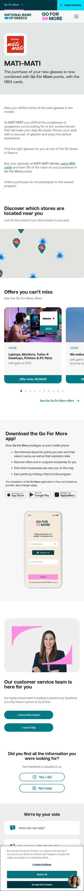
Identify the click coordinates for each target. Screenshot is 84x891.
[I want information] (28, 715)
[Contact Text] (42, 846)
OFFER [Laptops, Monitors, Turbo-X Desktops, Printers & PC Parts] (12, 348)
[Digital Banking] (70, 5)
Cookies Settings (42, 867)
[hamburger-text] (76, 16)
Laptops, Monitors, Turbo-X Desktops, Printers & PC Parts (30, 356)
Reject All (42, 877)
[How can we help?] (42, 828)
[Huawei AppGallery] (65, 492)
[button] (16, 243)
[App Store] (17, 492)
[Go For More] (51, 16)
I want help (29, 727)
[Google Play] (40, 492)
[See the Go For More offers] (60, 401)
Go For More (14, 4)
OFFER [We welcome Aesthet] (74, 348)
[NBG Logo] (21, 16)
